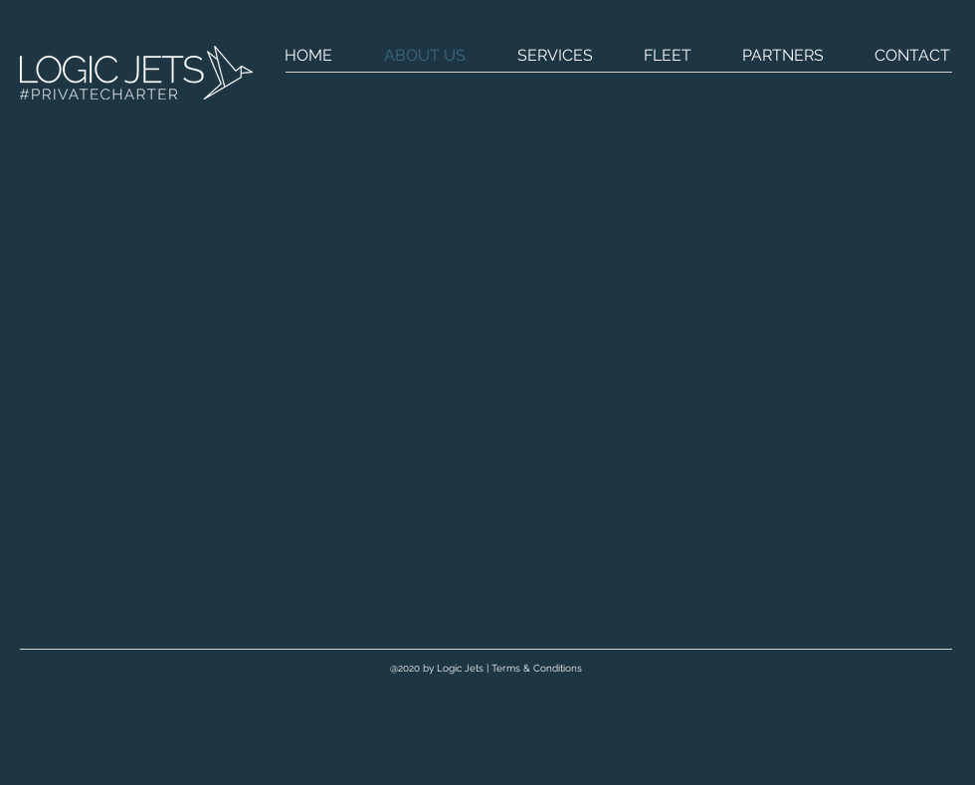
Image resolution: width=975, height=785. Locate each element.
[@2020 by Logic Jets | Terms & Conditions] (486, 668)
